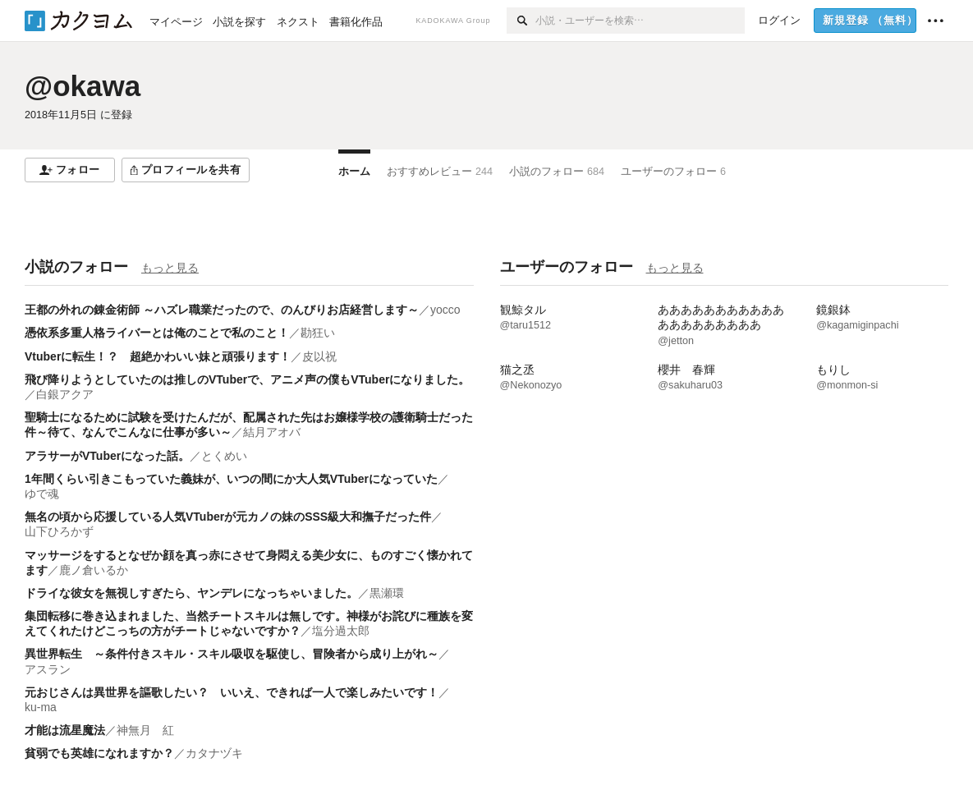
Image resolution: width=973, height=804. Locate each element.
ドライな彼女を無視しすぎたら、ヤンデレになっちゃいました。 (191, 593)
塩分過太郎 (340, 630)
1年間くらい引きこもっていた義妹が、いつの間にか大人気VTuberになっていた (231, 478)
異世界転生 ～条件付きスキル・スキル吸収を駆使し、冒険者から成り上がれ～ (231, 653)
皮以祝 (319, 356)
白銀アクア (65, 394)
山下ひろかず (59, 531)
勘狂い (318, 332)
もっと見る (170, 267)
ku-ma (41, 707)
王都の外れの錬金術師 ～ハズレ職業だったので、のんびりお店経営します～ (222, 309)
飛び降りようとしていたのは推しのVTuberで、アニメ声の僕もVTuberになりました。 (247, 379)
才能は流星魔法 (65, 730)
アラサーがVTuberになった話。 (107, 455)
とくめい (224, 455)
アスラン (48, 669)
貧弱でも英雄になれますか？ (99, 753)
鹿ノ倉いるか (93, 570)
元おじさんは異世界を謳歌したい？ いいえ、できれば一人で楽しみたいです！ (231, 692)
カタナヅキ (214, 753)
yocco (445, 309)
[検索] (521, 20)
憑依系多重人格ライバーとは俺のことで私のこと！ (157, 332)
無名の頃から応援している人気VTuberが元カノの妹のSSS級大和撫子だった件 (228, 516)
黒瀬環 (386, 593)
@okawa (82, 86)
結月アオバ (272, 432)
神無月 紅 (145, 730)
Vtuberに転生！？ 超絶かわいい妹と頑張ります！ (158, 356)
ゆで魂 (42, 493)
